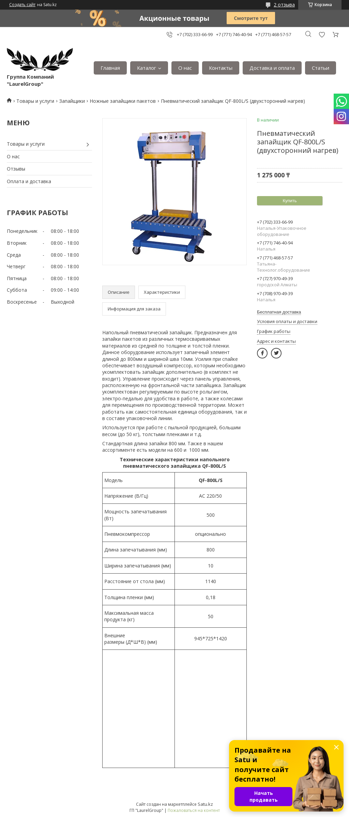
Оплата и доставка (29, 181)
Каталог (146, 67)
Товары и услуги (35, 101)
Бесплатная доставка (279, 312)
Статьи (320, 67)
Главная (110, 67)
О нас (185, 67)
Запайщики (72, 101)
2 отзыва (284, 4)
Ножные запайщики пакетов (123, 101)
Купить (290, 200)
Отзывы (16, 168)
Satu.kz (205, 804)
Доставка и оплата (272, 67)
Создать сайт (22, 4)
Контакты (220, 67)
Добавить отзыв (322, 34)
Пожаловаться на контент (194, 810)
